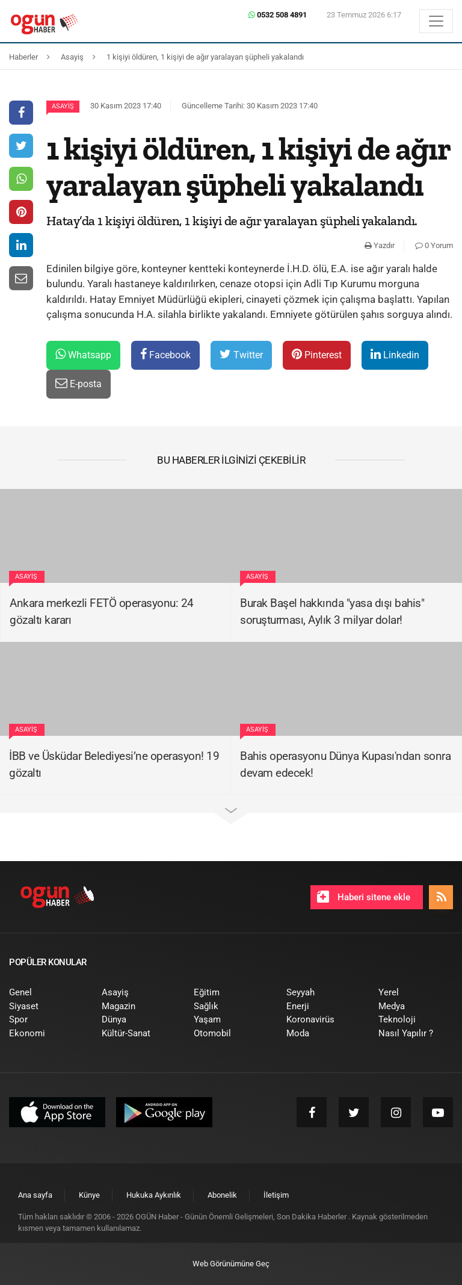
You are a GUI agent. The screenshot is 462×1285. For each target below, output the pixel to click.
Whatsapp (83, 354)
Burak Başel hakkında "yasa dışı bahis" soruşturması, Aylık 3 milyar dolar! (332, 611)
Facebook (165, 354)
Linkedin (395, 354)
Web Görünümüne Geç (231, 1263)
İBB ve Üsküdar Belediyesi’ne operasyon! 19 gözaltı (114, 764)
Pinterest (317, 354)
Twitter (241, 354)
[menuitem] (46, 993)
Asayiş (63, 106)
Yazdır (380, 245)
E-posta (78, 383)
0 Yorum (434, 245)
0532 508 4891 (277, 14)
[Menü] (436, 21)
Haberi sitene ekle (363, 897)
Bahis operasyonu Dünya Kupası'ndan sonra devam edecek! (345, 764)
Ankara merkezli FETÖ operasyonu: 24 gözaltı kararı (102, 611)
